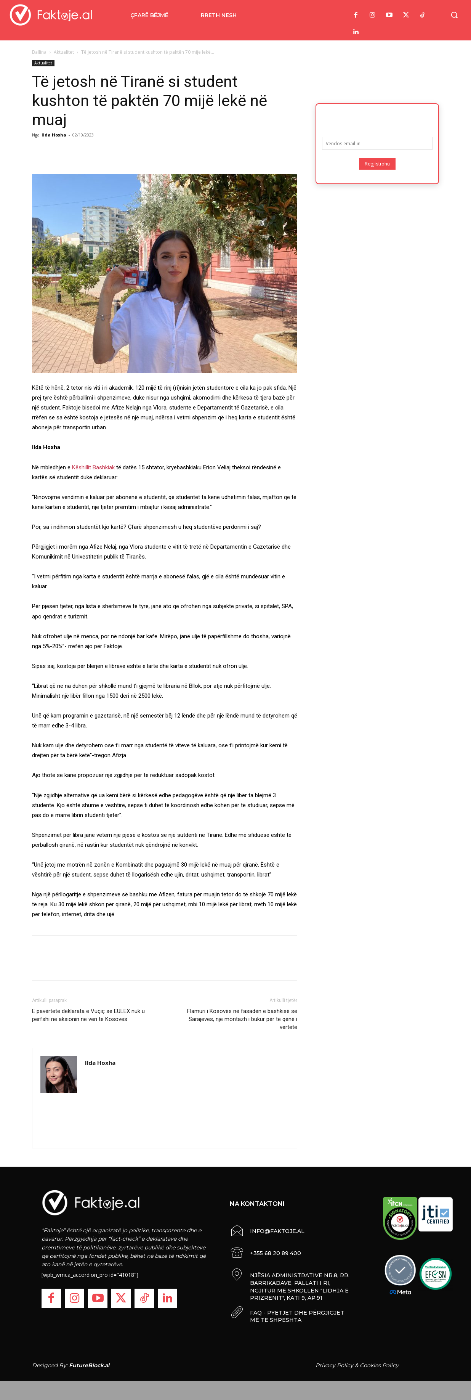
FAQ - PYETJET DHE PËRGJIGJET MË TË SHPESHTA (297, 1316)
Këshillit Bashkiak (93, 467)
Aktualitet (64, 52)
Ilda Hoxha (54, 135)
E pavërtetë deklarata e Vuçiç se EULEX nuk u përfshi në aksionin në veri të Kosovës (88, 1015)
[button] (454, 14)
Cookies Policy (379, 1365)
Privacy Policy (334, 1365)
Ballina (39, 52)
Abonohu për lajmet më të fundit (377, 118)
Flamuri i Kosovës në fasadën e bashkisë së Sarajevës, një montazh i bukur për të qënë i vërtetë (242, 1019)
